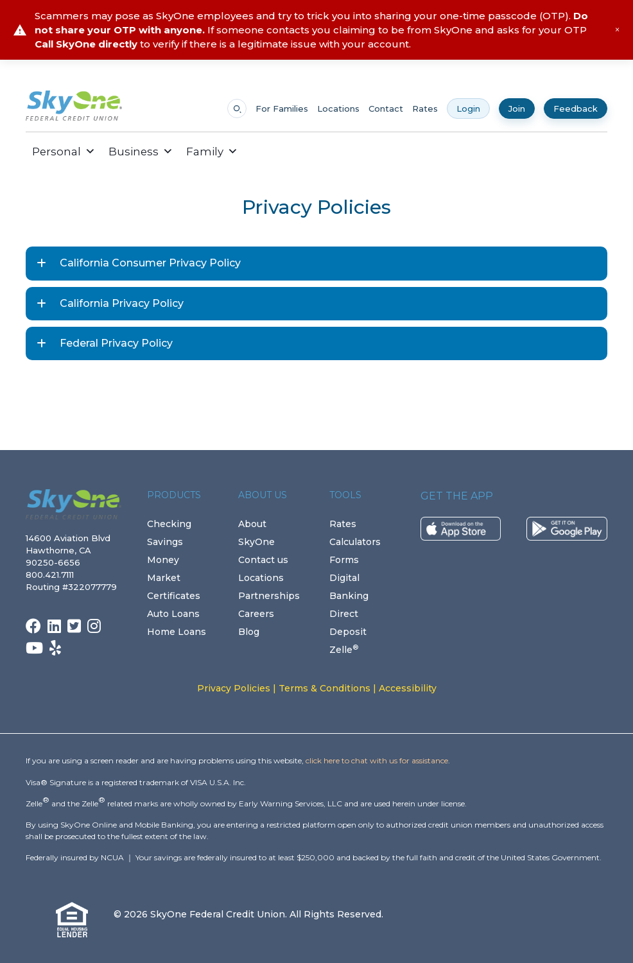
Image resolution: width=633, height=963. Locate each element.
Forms (344, 560)
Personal (64, 151)
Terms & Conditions (324, 688)
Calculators (355, 542)
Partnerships (269, 596)
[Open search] (237, 108)
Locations (338, 109)
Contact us (263, 560)
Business (140, 151)
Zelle (343, 649)
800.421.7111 (52, 574)
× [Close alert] (617, 30)
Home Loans (176, 632)
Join (516, 108)
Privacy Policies (233, 688)
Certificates (173, 596)
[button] (254, 151)
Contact (386, 109)
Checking (169, 524)
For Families (282, 109)
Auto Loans (173, 614)
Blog (248, 632)
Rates (425, 109)
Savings (165, 542)
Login (468, 108)
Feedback (575, 108)
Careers (256, 614)
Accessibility (408, 688)
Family (212, 151)
